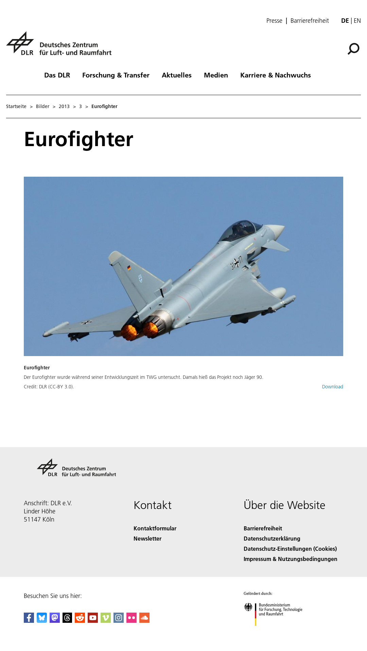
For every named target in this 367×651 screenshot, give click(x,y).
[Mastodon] (55, 620)
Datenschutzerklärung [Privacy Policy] (272, 538)
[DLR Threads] (67, 620)
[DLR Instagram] (118, 620)
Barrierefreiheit (310, 20)
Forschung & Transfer (116, 74)
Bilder (42, 106)
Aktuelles (177, 74)
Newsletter (147, 538)
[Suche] (353, 49)
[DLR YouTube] (93, 620)
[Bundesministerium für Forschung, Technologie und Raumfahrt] (277, 632)
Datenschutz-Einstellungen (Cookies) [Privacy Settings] (290, 548)
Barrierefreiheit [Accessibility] (263, 528)
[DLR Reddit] (80, 620)
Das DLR (57, 74)
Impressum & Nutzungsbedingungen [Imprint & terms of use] (290, 558)
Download (332, 387)
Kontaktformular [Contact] (155, 528)
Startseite (16, 106)
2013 (64, 106)
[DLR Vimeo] (106, 620)
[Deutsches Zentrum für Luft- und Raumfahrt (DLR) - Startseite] (61, 47)
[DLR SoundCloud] (144, 620)
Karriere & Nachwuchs (275, 74)
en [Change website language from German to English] (357, 20)
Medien (216, 74)
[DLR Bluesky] (42, 620)
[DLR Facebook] (29, 620)
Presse (274, 20)
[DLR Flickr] (131, 620)
